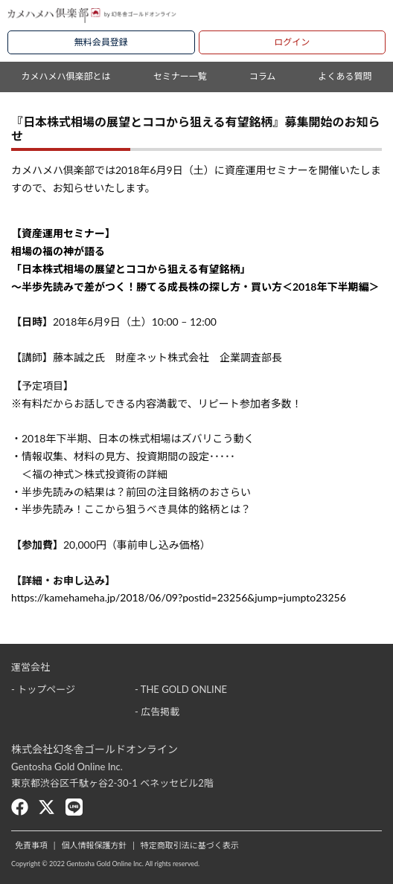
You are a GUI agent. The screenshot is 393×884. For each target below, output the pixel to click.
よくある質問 (344, 76)
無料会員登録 (101, 42)
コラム (262, 76)
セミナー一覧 (180, 76)
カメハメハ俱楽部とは (66, 76)
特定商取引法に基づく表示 (190, 845)
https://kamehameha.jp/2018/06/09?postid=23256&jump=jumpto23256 (178, 597)
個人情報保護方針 (94, 845)
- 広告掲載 (157, 711)
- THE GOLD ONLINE (181, 689)
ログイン (292, 42)
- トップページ (43, 689)
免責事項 (31, 845)
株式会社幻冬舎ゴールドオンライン (94, 749)
